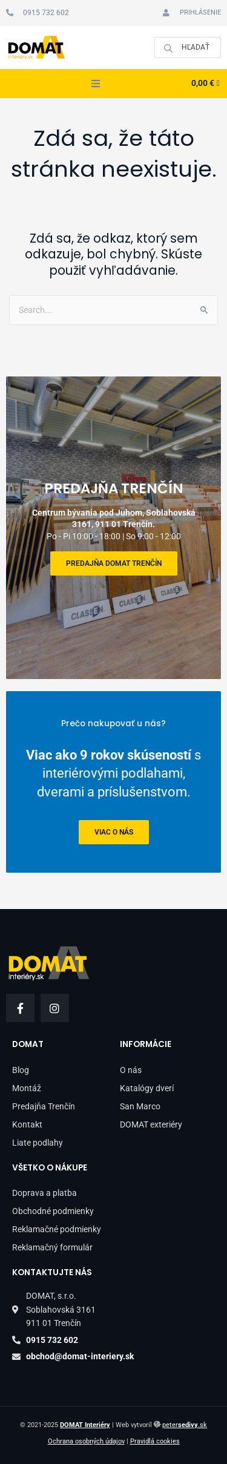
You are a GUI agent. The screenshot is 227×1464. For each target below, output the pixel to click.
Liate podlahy (37, 1142)
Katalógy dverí (147, 1088)
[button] (96, 83)
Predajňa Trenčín (43, 1106)
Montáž (26, 1088)
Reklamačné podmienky (56, 1229)
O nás (131, 1070)
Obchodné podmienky (53, 1211)
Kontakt (27, 1124)
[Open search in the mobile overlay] (187, 47)
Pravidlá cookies (155, 1441)
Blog (20, 1070)
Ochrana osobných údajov (86, 1441)
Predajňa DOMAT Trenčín (114, 563)
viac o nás (113, 832)
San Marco (140, 1106)
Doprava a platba (44, 1193)
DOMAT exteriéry (151, 1124)
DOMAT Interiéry (85, 1425)
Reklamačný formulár (52, 1247)
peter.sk (184, 1425)
